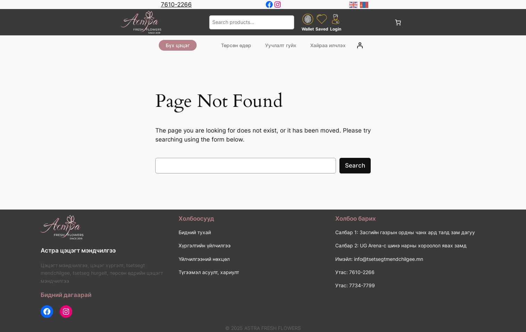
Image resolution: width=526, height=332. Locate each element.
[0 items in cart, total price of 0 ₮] (398, 22)
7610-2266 (176, 4)
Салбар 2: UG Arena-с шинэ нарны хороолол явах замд (401, 245)
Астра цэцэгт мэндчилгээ (78, 250)
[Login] (360, 45)
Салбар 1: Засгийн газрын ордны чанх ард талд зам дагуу (405, 232)
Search (355, 165)
